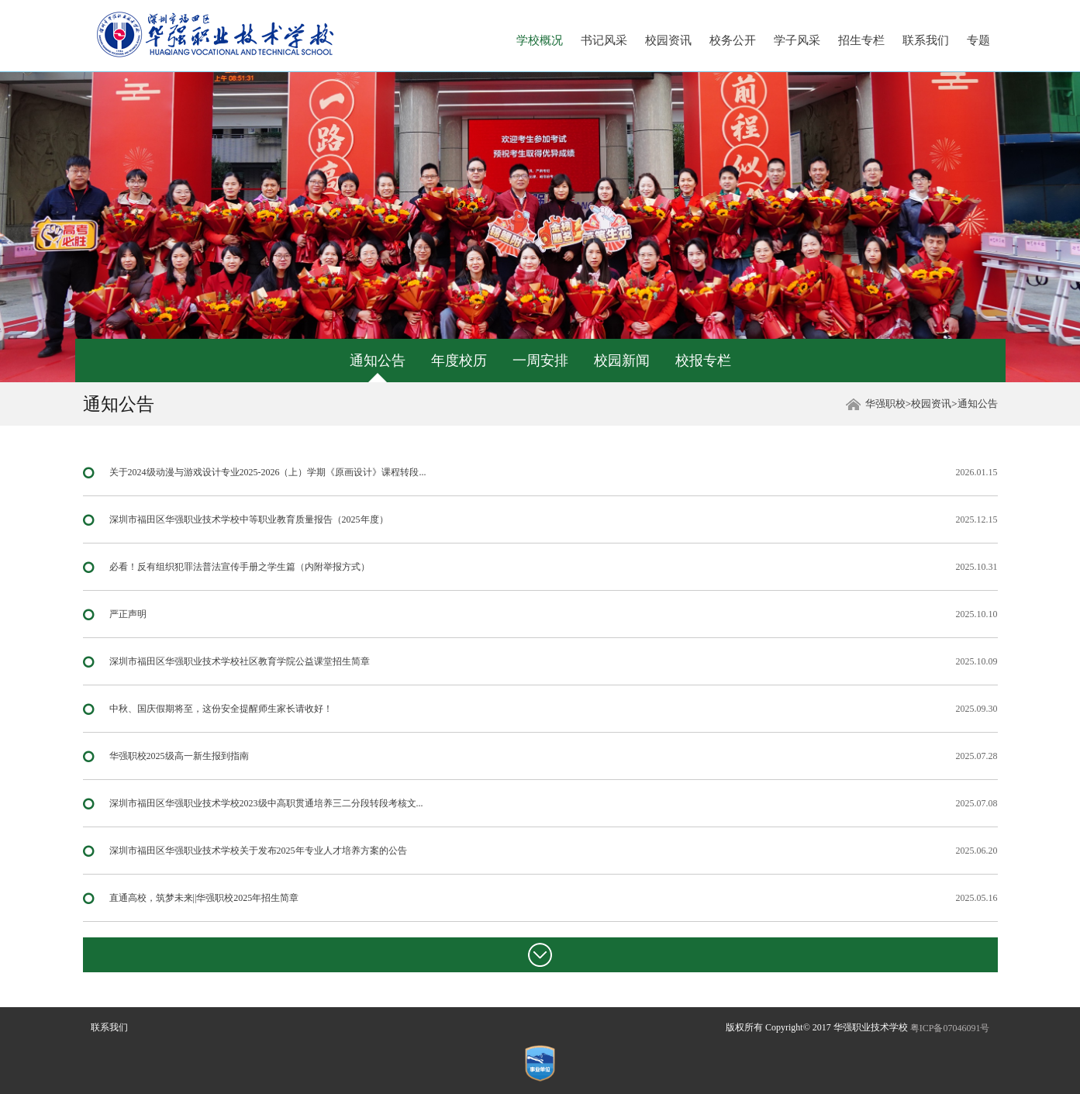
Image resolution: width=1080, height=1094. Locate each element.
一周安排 (540, 360)
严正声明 (128, 614)
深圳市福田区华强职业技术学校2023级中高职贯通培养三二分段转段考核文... (266, 803)
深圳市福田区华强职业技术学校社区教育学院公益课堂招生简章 (239, 661)
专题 (978, 40)
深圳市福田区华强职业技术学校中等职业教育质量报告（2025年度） (248, 519)
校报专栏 (703, 360)
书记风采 (604, 40)
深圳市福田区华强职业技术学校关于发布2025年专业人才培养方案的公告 (258, 850)
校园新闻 (622, 360)
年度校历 (459, 360)
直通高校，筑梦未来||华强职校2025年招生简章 (204, 897)
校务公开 (732, 40)
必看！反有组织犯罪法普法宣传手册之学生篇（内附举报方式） (239, 566)
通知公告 (377, 360)
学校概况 (539, 40)
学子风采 (797, 40)
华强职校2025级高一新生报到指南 (179, 756)
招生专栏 (861, 40)
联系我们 (925, 40)
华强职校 (885, 403)
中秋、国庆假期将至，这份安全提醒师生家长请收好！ (221, 708)
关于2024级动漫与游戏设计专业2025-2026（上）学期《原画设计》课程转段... (267, 472)
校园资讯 (668, 40)
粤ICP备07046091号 (950, 1028)
